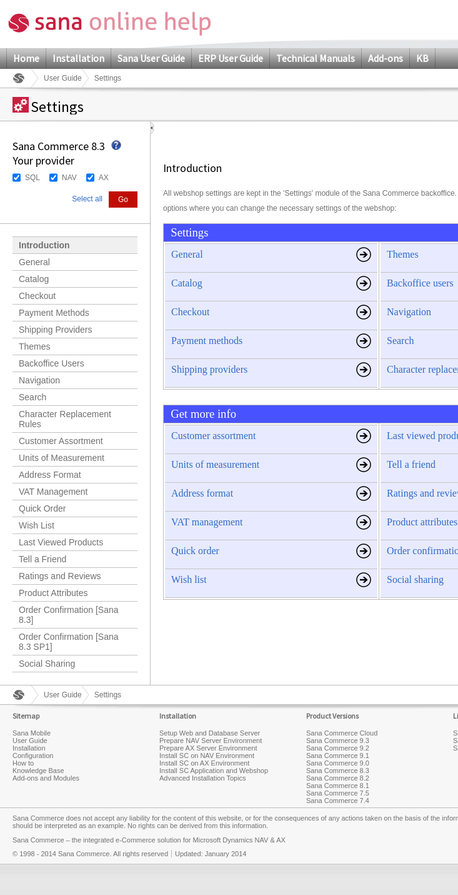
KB (422, 58)
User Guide (63, 78)
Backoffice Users (51, 363)
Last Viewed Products (61, 542)
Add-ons (385, 58)
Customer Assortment (61, 441)
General (34, 262)
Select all (87, 199)
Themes (35, 346)
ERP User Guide (230, 58)
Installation (78, 58)
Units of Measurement (61, 458)
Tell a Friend (42, 559)
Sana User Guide (151, 58)
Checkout (37, 296)
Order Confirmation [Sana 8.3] (69, 615)
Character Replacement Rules (65, 419)
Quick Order (42, 508)
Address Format (50, 475)
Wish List (36, 525)
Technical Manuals (315, 58)
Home (26, 58)
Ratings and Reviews (60, 576)
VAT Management (53, 492)
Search (32, 397)
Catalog (34, 279)
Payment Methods (54, 313)
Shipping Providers (55, 330)
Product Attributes (53, 593)
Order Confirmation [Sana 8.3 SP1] (69, 642)
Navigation (39, 380)
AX (104, 177)
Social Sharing (47, 664)
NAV (69, 177)
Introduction (44, 245)
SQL (32, 177)
